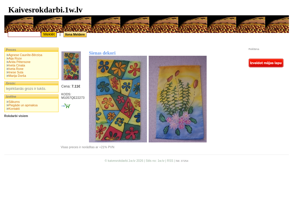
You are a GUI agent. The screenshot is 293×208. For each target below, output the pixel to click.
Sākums (14, 101)
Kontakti (14, 108)
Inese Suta (15, 72)
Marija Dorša (17, 75)
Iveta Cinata (16, 65)
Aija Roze (15, 58)
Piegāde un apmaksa (22, 105)
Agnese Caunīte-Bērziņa (25, 55)
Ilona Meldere (75, 34)
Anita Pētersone (19, 62)
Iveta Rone (15, 68)
